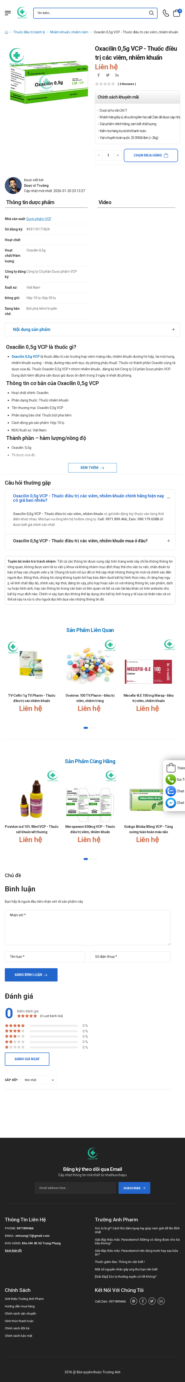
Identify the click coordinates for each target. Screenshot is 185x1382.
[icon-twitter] (107, 75)
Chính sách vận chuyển (20, 1313)
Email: (10, 1236)
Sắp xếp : (12, 1080)
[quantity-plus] (117, 155)
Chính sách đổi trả (17, 1328)
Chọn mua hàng (148, 155)
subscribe (134, 1188)
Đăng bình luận (28, 975)
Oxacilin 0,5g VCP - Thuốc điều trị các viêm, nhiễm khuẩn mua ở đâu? (80, 540)
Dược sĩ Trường (36, 185)
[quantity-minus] (98, 155)
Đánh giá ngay (27, 1059)
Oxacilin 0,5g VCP (26, 356)
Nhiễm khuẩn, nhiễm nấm (69, 32)
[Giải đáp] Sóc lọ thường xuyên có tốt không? (126, 1276)
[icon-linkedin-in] (116, 75)
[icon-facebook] (98, 75)
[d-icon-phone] (166, 13)
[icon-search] (152, 13)
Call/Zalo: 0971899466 (110, 1301)
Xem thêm (89, 468)
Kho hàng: (13, 1243)
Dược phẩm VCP (38, 219)
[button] (85, 728)
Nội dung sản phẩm (31, 329)
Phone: (10, 1228)
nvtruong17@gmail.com (32, 1236)
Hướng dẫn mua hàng (20, 1306)
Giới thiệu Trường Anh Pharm (24, 1299)
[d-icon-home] (6, 32)
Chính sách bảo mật (18, 1336)
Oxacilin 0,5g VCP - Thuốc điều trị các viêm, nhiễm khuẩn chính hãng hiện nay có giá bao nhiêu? (88, 498)
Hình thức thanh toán (19, 1321)
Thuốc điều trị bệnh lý (29, 32)
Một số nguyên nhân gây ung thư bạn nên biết (126, 1269)
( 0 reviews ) (127, 84)
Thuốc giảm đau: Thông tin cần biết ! (120, 1262)
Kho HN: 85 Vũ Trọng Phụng (41, 1243)
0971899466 (25, 1228)
